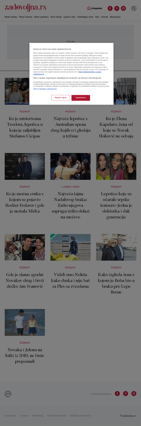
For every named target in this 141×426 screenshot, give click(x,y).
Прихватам (81, 98)
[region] (71, 74)
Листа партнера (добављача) (45, 89)
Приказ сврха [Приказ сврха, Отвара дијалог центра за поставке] (61, 98)
